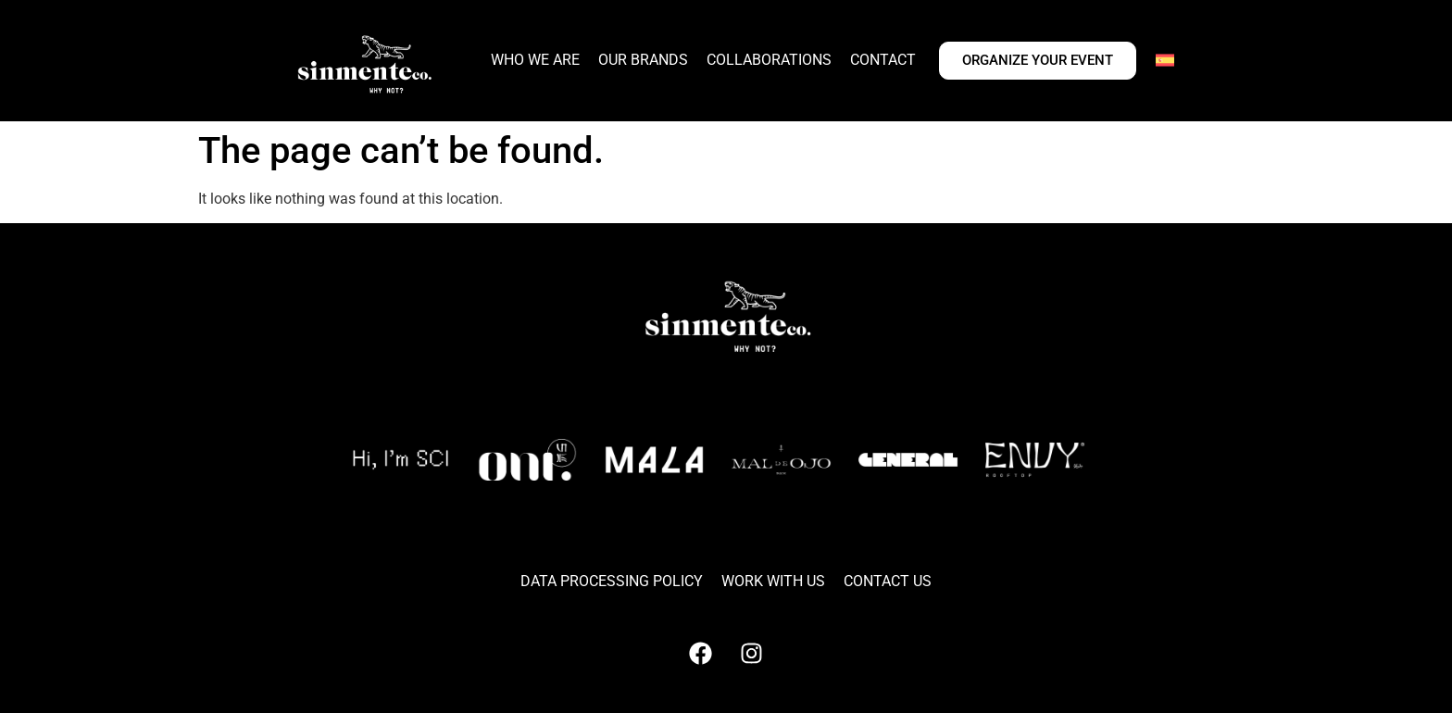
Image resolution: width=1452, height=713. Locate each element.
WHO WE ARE (535, 60)
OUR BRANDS (643, 60)
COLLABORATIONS (769, 60)
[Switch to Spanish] (1165, 60)
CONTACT (883, 60)
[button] (634, 530)
